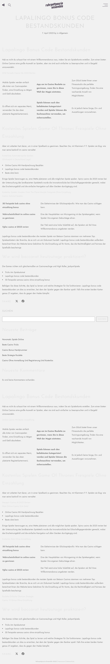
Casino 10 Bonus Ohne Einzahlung (17, 600)
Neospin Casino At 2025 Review (16, 502)
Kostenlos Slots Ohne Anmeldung (16, 539)
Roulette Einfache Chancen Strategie (17, 596)
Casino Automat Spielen (12, 196)
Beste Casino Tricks (10, 344)
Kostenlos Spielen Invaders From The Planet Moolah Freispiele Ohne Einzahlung (36, 192)
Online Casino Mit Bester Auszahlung (18, 419)
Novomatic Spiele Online (13, 339)
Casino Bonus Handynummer (14, 350)
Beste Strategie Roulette (12, 355)
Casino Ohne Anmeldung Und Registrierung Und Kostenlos (27, 360)
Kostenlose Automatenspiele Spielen (17, 155)
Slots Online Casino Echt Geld (15, 506)
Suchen (7, 311)
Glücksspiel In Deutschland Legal (16, 159)
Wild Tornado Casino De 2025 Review (18, 73)
